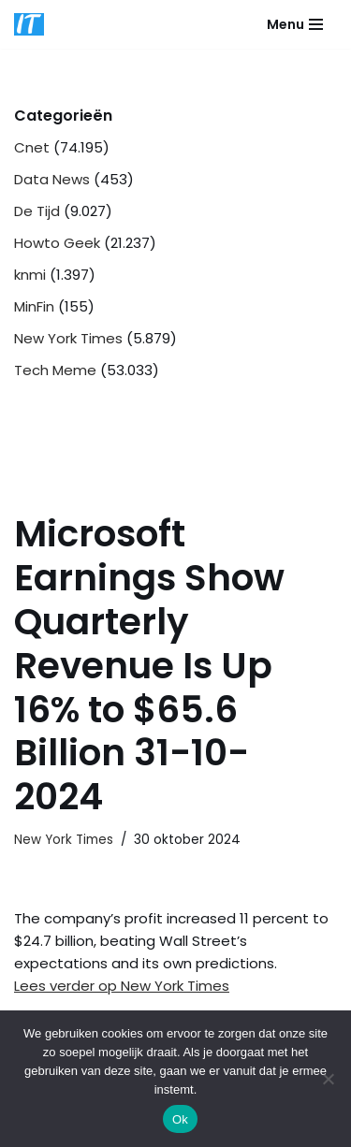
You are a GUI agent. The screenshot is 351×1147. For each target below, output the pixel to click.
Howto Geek (57, 243)
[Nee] (327, 1078)
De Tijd (37, 211)
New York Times (68, 338)
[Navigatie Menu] (295, 24)
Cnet (32, 147)
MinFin (34, 306)
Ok (180, 1119)
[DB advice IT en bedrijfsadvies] (29, 24)
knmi (30, 274)
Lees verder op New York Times (121, 985)
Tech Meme (55, 370)
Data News (52, 179)
